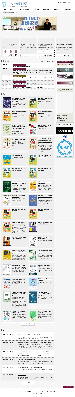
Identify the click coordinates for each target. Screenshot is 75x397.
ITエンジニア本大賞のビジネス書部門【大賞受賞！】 (24, 83)
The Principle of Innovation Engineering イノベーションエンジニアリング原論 (19, 183)
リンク (46, 391)
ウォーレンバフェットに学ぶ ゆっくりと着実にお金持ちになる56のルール (45, 294)
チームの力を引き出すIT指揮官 (19, 265)
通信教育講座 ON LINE (10, 40)
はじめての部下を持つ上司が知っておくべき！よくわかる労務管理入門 (33, 352)
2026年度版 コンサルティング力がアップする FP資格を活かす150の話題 (34, 342)
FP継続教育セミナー (57, 9)
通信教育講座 (12, 9)
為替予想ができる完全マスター (19, 279)
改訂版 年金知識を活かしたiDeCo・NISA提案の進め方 (30, 367)
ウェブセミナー (36, 9)
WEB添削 (28, 40)
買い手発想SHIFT (22, 375)
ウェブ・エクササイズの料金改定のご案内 (22, 66)
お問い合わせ (71, 2)
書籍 (5, 9)
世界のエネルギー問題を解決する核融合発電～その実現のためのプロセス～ (19, 100)
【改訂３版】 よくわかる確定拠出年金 (26, 359)
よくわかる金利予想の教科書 (18, 139)
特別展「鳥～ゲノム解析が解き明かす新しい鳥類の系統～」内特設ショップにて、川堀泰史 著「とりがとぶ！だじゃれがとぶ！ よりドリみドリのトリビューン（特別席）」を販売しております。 (32, 72)
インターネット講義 (64, 40)
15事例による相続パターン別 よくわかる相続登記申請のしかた (19, 252)
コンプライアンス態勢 (38, 391)
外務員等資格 (68, 9)
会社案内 (60, 2)
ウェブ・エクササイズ (24, 9)
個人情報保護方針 (29, 391)
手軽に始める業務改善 (17, 155)
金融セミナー (46, 9)
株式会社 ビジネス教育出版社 (64, 124)
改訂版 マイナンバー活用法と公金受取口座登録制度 (29, 335)
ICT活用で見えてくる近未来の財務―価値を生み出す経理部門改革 (45, 197)
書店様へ (65, 2)
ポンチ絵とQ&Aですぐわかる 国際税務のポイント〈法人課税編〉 (19, 294)
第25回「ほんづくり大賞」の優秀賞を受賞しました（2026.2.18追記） (28, 87)
